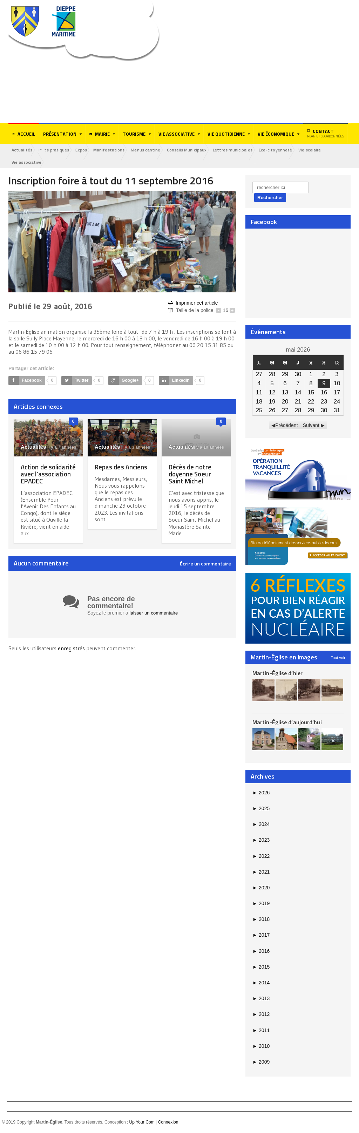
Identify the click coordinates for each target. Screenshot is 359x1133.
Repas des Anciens (110, 471)
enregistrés (72, 655)
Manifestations (115, 150)
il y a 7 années (58, 448)
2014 (261, 983)
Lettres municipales (243, 150)
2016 (261, 951)
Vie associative (27, 162)
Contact (325, 133)
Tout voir (338, 658)
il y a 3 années (132, 448)
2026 (261, 793)
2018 (261, 920)
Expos (85, 150)
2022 (261, 856)
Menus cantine (153, 150)
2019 (261, 904)
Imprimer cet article (192, 303)
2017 (261, 935)
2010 (261, 1046)
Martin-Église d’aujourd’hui (286, 723)
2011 (261, 1030)
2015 (261, 967)
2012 (261, 1015)
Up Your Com (141, 1122)
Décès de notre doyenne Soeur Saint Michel (191, 474)
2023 (261, 840)
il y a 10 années (205, 448)
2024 (261, 825)
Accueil (23, 134)
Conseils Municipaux (196, 150)
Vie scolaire (324, 150)
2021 (261, 872)
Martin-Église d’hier (277, 673)
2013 (261, 999)
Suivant (311, 426)
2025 (261, 809)
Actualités (23, 150)
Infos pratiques (56, 150)
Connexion (168, 1122)
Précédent (287, 426)
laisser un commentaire (155, 620)
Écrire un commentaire (205, 571)
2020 (261, 888)
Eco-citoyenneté (287, 150)
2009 (261, 1062)
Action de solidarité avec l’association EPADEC (43, 478)
